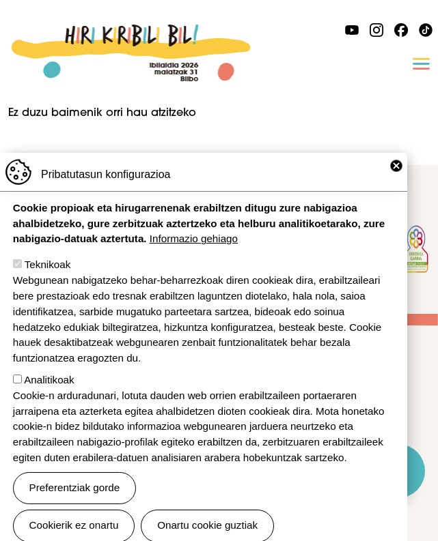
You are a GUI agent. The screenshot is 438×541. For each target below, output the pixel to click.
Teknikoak (48, 287)
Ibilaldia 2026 (130, 32)
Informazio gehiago (194, 261)
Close (396, 188)
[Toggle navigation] (421, 63)
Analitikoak (49, 402)
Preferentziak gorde (74, 510)
